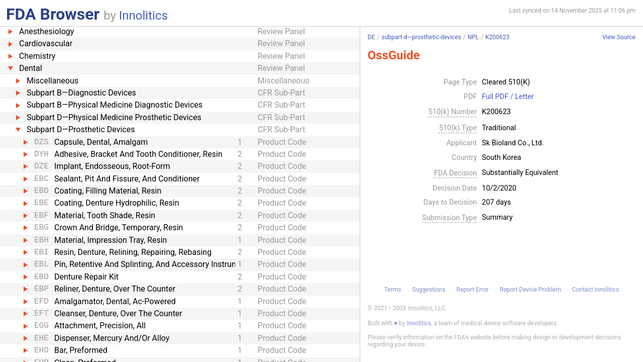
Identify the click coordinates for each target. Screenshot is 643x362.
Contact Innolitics (595, 289)
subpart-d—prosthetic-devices (421, 37)
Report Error (472, 289)
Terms (392, 289)
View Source (618, 37)
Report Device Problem (530, 289)
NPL (473, 37)
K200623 (497, 37)
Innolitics (143, 16)
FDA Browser (52, 14)
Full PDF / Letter (507, 97)
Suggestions (428, 289)
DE (371, 37)
